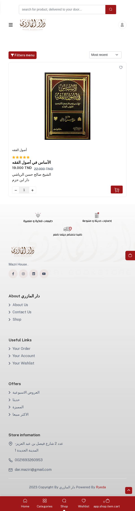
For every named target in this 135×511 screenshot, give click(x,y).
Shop (15, 319)
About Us (18, 305)
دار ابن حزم (20, 180)
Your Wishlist (21, 363)
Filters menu (23, 55)
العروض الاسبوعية (24, 392)
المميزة (16, 407)
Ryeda (101, 487)
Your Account (22, 356)
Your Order (19, 349)
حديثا (14, 400)
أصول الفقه (19, 150)
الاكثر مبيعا (18, 414)
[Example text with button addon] (62, 9)
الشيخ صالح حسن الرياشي (31, 174)
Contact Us (20, 312)
